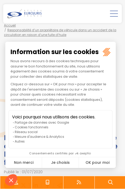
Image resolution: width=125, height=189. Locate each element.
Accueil (10, 25)
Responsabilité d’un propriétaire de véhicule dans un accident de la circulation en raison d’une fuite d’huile (60, 32)
